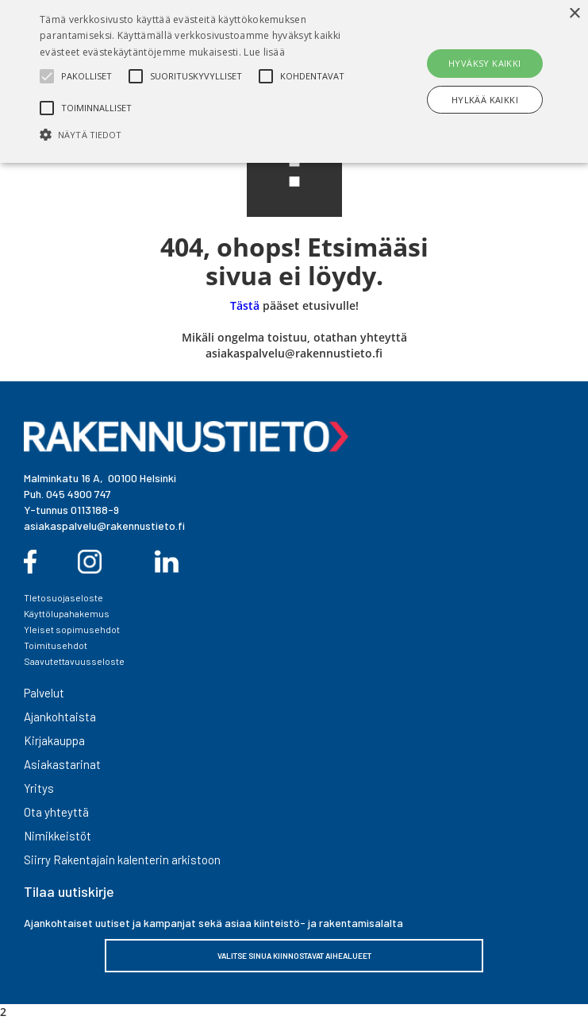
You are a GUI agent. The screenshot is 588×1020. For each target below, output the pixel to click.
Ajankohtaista (60, 716)
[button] (205, 134)
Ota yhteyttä (56, 812)
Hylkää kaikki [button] (485, 100)
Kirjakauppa (54, 740)
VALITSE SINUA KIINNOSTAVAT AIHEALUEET (294, 955)
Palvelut (44, 693)
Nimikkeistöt (57, 836)
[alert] (294, 81)
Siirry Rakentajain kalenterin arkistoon (122, 859)
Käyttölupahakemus (67, 613)
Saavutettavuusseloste (74, 660)
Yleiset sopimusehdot (72, 629)
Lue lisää (264, 52)
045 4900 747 (78, 493)
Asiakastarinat (62, 764)
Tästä (244, 305)
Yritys (39, 788)
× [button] (574, 14)
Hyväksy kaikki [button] (484, 63)
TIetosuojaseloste (63, 597)
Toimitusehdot (55, 645)
